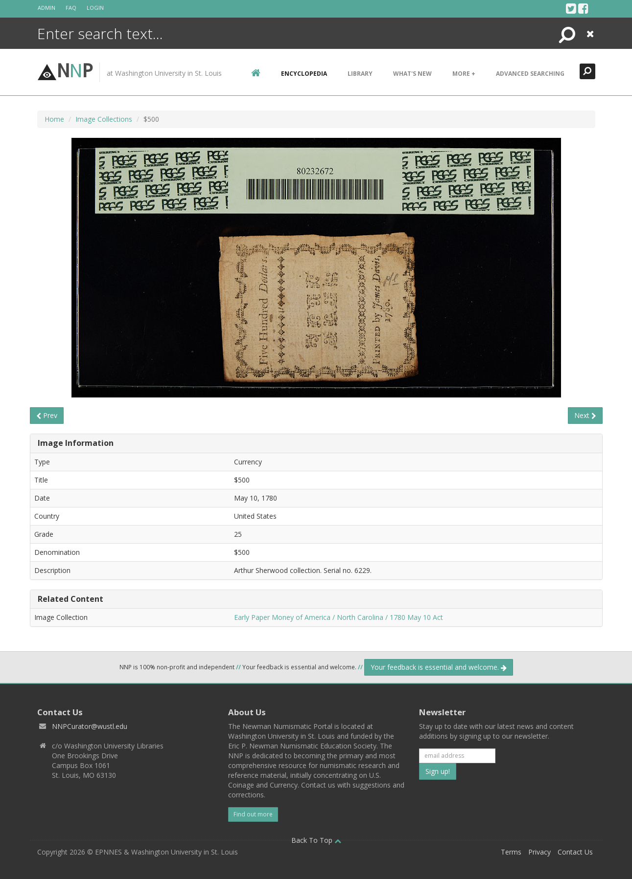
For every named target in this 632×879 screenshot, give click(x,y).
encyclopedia (304, 73)
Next (585, 415)
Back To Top (316, 840)
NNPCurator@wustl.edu (89, 726)
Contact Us (575, 852)
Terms (511, 852)
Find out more (253, 814)
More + (463, 73)
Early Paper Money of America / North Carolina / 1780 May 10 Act (338, 617)
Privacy (539, 852)
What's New (412, 73)
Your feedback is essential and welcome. (439, 667)
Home (54, 119)
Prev (46, 415)
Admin (46, 7)
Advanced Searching (530, 73)
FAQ (71, 7)
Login (95, 7)
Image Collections (103, 119)
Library (360, 73)
